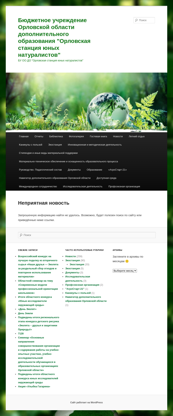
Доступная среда (106, 178)
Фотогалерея (76, 136)
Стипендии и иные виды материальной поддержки (48, 153)
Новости (118, 136)
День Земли (25, 313)
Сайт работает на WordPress (86, 402)
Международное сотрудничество (38, 186)
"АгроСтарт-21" (74, 288)
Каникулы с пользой (30, 144)
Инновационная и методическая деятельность (95, 144)
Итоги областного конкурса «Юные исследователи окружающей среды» (35, 300)
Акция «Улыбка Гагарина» (34, 386)
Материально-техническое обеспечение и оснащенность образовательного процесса (68, 161)
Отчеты (39, 136)
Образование (94, 169)
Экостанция (55, 144)
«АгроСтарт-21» (117, 169)
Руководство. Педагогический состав (40, 169)
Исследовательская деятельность (82, 186)
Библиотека (56, 136)
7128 (21, 333)
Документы (74, 169)
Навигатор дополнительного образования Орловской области (54, 178)
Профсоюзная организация (124, 186)
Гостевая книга (98, 136)
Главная (23, 136)
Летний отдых (137, 136)
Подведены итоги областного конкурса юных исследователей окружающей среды (38, 378)
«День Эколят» (27, 309)
